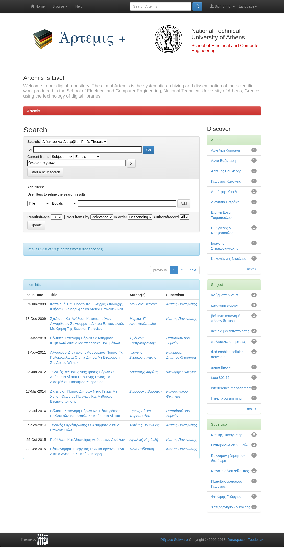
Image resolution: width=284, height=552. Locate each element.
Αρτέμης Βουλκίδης (145, 425)
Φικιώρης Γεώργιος (181, 372)
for (29, 149)
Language (248, 6)
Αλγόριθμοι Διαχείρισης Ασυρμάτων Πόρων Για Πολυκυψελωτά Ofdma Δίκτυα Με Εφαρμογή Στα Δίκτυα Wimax (86, 357)
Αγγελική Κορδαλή (144, 440)
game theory (221, 367)
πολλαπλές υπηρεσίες (228, 342)
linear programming (226, 398)
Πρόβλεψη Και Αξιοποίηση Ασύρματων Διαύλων (87, 440)
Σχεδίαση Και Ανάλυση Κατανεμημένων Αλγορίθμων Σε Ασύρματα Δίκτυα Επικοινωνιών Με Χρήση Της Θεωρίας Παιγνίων (87, 324)
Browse (60, 6)
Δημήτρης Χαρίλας (144, 372)
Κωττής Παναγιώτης (181, 304)
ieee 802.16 (220, 378)
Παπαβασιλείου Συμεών (230, 445)
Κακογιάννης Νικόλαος (229, 259)
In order (120, 217)
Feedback (255, 540)
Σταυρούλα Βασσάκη (146, 391)
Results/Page (38, 217)
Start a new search (45, 172)
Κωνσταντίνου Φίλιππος (230, 471)
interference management (231, 388)
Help (79, 6)
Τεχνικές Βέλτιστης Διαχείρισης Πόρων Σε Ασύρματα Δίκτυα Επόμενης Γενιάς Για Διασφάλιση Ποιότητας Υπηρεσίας (82, 377)
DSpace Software (174, 540)
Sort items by (78, 217)
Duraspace (236, 540)
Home (38, 6)
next (193, 270)
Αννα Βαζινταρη (142, 449)
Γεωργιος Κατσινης (226, 181)
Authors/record (166, 217)
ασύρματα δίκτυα (224, 295)
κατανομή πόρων (224, 305)
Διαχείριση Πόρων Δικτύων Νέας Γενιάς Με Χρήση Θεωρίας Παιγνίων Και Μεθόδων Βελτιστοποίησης (83, 396)
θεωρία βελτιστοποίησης (230, 331)
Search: (33, 142)
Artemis (33, 111)
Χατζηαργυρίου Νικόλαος (230, 507)
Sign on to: (222, 6)
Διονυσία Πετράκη (144, 304)
